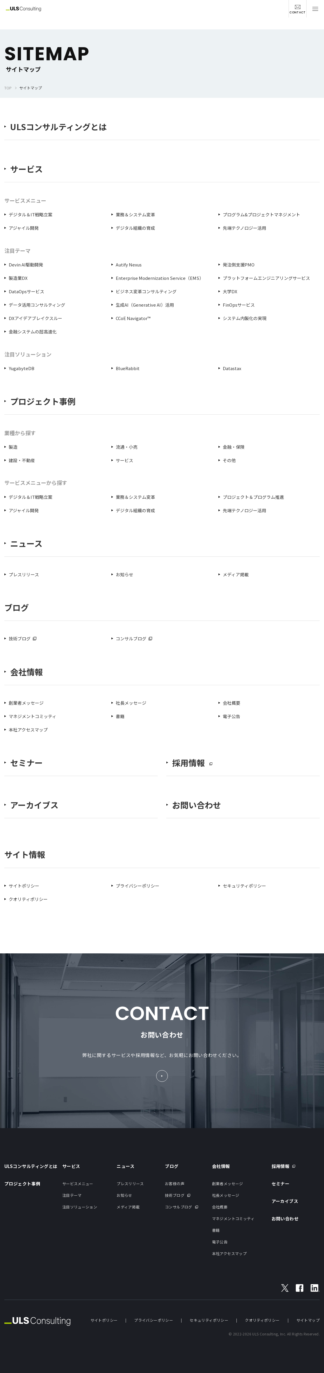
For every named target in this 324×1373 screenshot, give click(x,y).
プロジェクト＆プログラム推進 (253, 497)
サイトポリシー (24, 886)
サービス (26, 169)
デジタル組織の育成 (135, 228)
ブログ (171, 1166)
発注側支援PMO (238, 264)
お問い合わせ (196, 805)
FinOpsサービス (239, 305)
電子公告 (231, 716)
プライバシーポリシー (137, 886)
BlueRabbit (128, 368)
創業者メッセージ (26, 703)
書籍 (120, 716)
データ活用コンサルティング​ (37, 305)
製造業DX (18, 278)
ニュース (26, 543)
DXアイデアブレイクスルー (35, 318)
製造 (13, 447)
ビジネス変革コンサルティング (146, 291)
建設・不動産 (22, 460)
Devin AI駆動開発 (26, 264)
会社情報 (26, 672)
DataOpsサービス (26, 291)
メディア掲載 (236, 574)
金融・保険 (234, 447)
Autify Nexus (129, 264)
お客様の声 (174, 1183)
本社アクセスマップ (28, 730)
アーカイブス (34, 805)
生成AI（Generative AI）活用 (145, 305)
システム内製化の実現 (244, 318)
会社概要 (231, 703)
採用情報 (281, 1166)
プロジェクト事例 (42, 401)
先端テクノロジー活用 (244, 228)
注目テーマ (72, 1195)
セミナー (26, 762)
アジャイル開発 (24, 228)
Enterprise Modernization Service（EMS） (160, 278)
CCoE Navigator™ (133, 318)
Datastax (232, 368)
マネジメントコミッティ (32, 716)
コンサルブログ (131, 638)
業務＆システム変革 (135, 214)
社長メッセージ (131, 703)
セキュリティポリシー (244, 886)
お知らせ (124, 574)
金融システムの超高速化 (33, 331)
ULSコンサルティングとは (58, 126)
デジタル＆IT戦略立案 (30, 214)
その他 (229, 460)
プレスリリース (24, 574)
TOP (8, 88)
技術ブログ (20, 638)
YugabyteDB (21, 368)
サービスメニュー (77, 1183)
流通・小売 (127, 447)
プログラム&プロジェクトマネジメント (261, 214)
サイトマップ (308, 1320)
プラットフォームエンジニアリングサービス (266, 278)
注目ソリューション (79, 1207)
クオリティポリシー (28, 899)
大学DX (230, 291)
